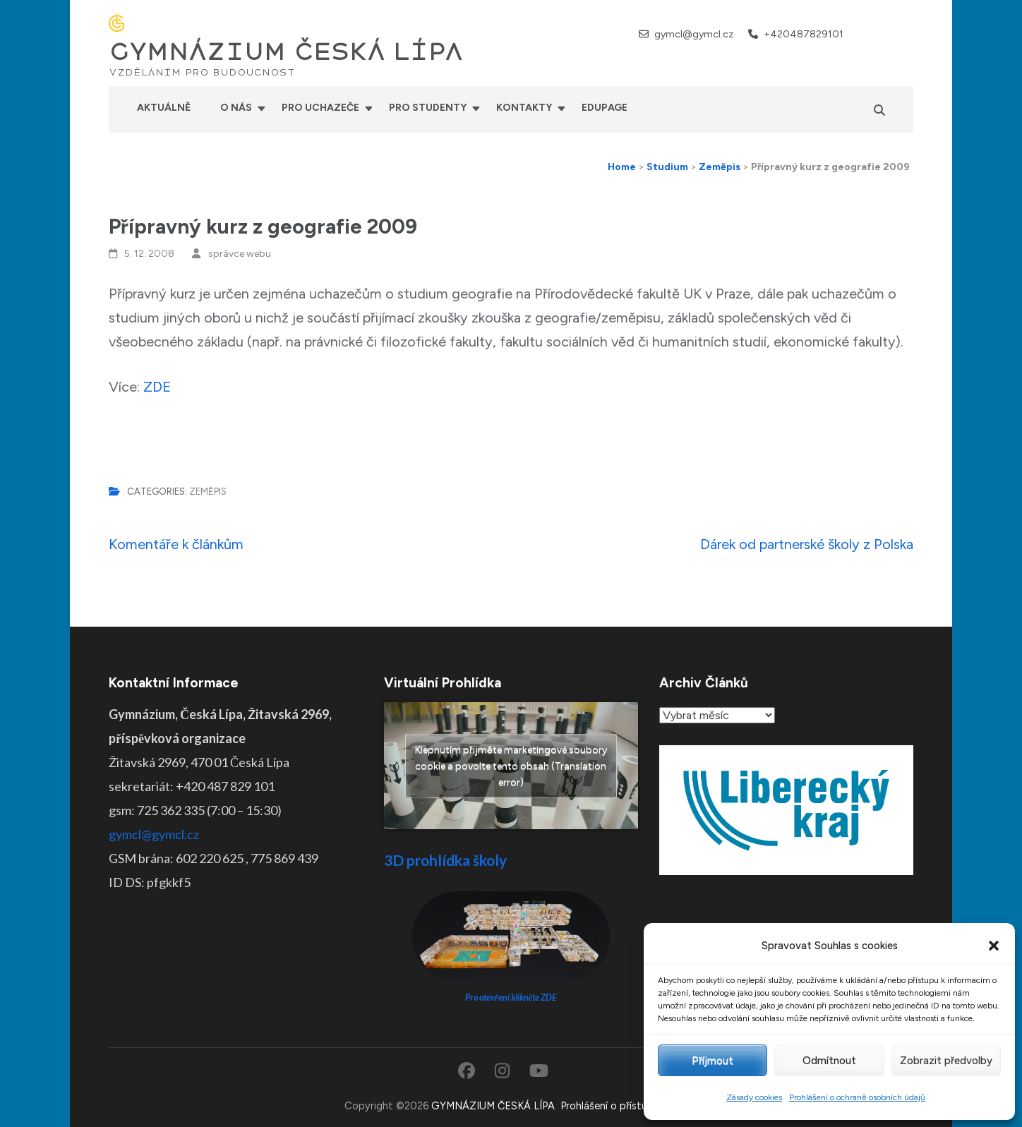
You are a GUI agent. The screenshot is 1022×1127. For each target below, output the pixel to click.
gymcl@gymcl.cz (693, 34)
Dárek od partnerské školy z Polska (806, 544)
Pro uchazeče (320, 108)
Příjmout (712, 1060)
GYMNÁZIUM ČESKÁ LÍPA (286, 52)
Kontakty (524, 108)
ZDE (157, 386)
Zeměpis (208, 491)
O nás (236, 108)
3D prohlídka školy (445, 860)
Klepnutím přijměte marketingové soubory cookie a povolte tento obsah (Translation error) (511, 766)
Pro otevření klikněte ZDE (511, 997)
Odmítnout (829, 1060)
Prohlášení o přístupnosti (619, 1105)
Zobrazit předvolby (946, 1060)
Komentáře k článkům (176, 544)
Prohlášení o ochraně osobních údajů (857, 1097)
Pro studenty (428, 108)
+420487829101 (803, 34)
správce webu (239, 254)
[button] (994, 946)
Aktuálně (164, 108)
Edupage (604, 108)
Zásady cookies (754, 1097)
